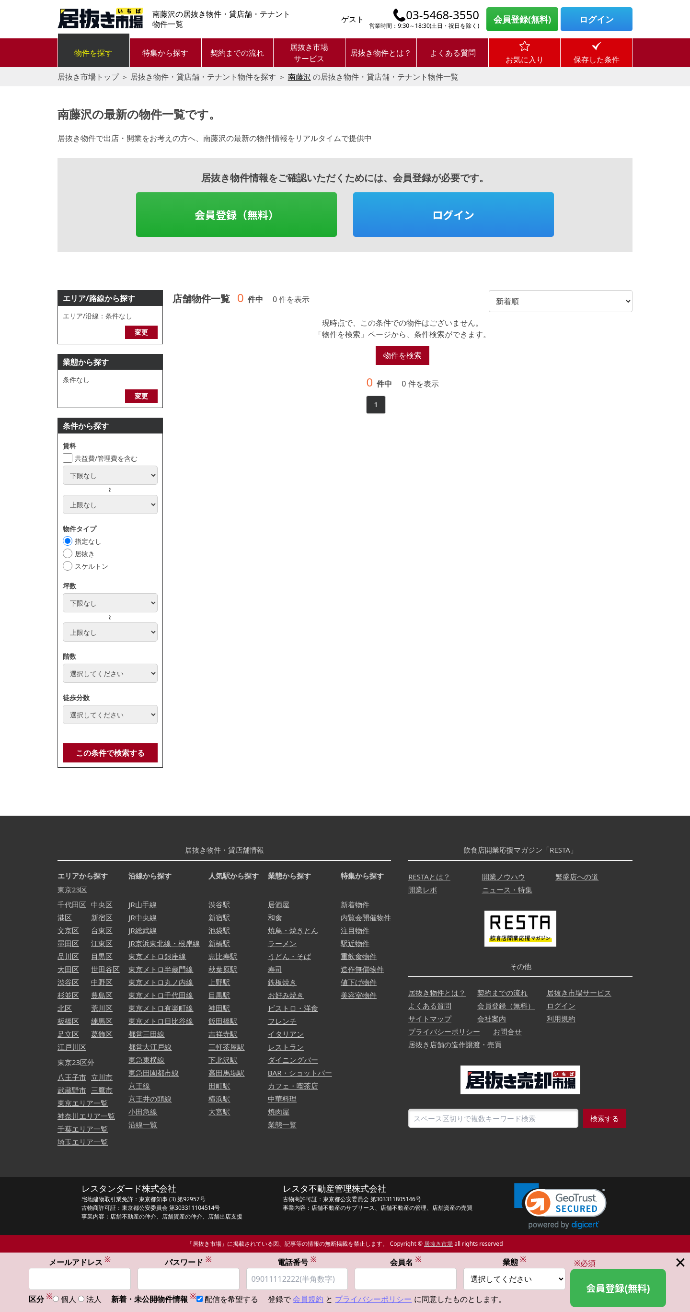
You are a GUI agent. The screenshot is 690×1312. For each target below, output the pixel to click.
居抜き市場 (438, 1244)
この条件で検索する (110, 753)
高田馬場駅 (226, 1073)
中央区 (102, 904)
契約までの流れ (237, 52)
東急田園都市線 (153, 1073)
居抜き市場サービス (309, 53)
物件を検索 (402, 355)
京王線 (139, 1085)
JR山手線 (142, 904)
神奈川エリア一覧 (86, 1116)
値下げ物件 (359, 982)
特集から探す (165, 52)
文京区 (68, 930)
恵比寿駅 (222, 956)
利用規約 (561, 1018)
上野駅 (219, 982)
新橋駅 (219, 943)
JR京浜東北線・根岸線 (163, 943)
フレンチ (282, 1021)
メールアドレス (80, 1261)
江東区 (102, 943)
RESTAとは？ (429, 876)
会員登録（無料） (237, 214)
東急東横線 (146, 1060)
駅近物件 (355, 943)
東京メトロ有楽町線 (160, 1008)
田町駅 (219, 1085)
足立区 (68, 1034)
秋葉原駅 (222, 969)
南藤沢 (299, 76)
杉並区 (68, 995)
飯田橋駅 (222, 1021)
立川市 (102, 1077)
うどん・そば (289, 956)
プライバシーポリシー (444, 1031)
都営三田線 (146, 1034)
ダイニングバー (293, 1060)
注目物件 (355, 930)
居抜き (85, 553)
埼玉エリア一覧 (83, 1142)
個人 (68, 1299)
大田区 (68, 969)
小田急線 (142, 1111)
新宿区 (102, 917)
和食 (275, 917)
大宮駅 (219, 1111)
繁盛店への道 (576, 876)
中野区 (102, 982)
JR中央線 (142, 917)
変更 (141, 332)
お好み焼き (286, 995)
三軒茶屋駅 (226, 1047)
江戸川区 (72, 1047)
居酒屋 (278, 904)
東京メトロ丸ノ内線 (160, 982)
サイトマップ (429, 1018)
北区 (65, 1008)
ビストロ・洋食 (293, 1008)
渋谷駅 (219, 904)
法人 (94, 1299)
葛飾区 (102, 1034)
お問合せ (507, 1031)
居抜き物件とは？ (381, 52)
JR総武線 (142, 930)
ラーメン (282, 943)
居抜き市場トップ (88, 76)
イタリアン (286, 1034)
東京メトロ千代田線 (160, 995)
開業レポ (422, 889)
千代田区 (72, 904)
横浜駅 (219, 1098)
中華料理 (282, 1098)
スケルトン (91, 566)
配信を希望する (231, 1299)
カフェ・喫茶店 (293, 1085)
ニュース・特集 (507, 889)
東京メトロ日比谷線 (160, 1021)
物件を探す (93, 52)
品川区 (68, 956)
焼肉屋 (278, 1111)
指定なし (88, 541)
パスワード (188, 1261)
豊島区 (102, 995)
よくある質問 (453, 52)
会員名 (406, 1261)
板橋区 (68, 1021)
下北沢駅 (222, 1060)
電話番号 (297, 1261)
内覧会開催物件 (366, 917)
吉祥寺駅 (222, 1034)
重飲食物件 (359, 956)
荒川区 (102, 1008)
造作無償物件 (362, 969)
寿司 (275, 969)
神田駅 (219, 1008)
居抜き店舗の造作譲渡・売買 (455, 1044)
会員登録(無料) (522, 19)
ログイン (596, 19)
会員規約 (308, 1299)
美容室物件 (359, 995)
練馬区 (102, 1021)
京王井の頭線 (150, 1098)
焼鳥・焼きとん (293, 930)
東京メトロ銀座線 (157, 956)
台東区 (102, 930)
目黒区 (102, 956)
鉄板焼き (282, 982)
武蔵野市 (72, 1090)
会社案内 (491, 1018)
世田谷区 (105, 969)
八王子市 (72, 1077)
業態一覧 (282, 1124)
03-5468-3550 (442, 15)
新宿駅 (219, 917)
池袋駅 (219, 930)
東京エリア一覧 (83, 1103)
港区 (65, 917)
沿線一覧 (142, 1124)
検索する (604, 1118)
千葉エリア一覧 (83, 1129)
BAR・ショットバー (300, 1073)
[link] (560, 1206)
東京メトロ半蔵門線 (160, 969)
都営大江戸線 (150, 1047)
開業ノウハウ (503, 876)
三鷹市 (102, 1090)
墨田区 (68, 943)
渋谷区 (68, 982)
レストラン (286, 1047)
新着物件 (355, 904)
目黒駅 (219, 995)
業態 (515, 1261)
